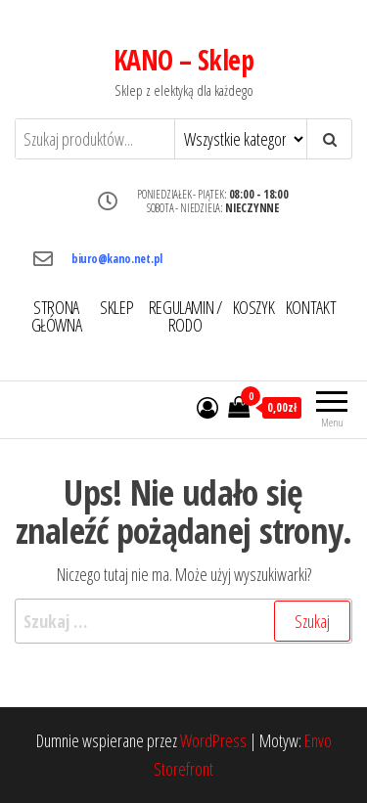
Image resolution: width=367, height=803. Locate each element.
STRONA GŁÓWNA (56, 315)
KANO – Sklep (183, 59)
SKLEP (116, 307)
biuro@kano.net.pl (116, 258)
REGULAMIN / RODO (185, 315)
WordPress (213, 740)
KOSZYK (254, 307)
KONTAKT (311, 307)
